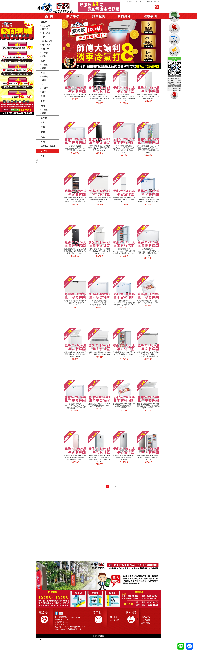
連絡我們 (174, 51)
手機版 (95, 636)
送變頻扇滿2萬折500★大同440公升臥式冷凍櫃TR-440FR (99, 405)
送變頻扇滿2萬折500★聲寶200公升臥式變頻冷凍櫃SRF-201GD (124, 406)
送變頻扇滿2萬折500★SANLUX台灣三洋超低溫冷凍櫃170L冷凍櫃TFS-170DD (124, 303)
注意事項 (148, 16)
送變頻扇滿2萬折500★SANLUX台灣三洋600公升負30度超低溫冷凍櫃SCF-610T (148, 252)
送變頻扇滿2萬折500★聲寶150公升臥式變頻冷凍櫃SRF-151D (148, 302)
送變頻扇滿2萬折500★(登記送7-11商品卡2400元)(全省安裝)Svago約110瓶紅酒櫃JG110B (75, 200)
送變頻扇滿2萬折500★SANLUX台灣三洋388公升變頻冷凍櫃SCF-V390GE (75, 148)
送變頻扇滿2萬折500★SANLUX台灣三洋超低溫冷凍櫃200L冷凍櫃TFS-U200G (124, 251)
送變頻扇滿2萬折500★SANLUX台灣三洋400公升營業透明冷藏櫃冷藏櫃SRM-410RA (124, 97)
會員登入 (174, 27)
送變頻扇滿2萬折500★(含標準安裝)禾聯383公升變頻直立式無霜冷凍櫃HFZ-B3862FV (75, 251)
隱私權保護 (114, 620)
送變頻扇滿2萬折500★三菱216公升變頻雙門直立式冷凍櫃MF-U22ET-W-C (124, 200)
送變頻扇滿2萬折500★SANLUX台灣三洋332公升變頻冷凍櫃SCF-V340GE (75, 406)
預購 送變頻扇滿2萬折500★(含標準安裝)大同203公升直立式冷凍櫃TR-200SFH (148, 96)
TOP (174, 95)
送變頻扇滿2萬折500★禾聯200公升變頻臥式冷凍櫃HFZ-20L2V (99, 200)
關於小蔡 (73, 16)
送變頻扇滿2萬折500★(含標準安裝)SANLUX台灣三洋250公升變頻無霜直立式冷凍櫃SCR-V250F (148, 149)
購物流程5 (123, 16)
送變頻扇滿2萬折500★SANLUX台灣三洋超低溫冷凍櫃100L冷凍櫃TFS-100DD (148, 200)
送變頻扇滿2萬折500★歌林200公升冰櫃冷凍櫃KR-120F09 (75, 95)
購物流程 (146, 617)
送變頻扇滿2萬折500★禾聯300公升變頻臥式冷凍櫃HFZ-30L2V (75, 303)
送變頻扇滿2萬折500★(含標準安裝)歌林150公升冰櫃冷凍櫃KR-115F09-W (75, 354)
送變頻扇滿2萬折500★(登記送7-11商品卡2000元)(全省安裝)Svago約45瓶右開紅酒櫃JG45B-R (99, 97)
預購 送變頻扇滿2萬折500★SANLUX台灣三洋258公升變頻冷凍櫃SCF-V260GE (99, 303)
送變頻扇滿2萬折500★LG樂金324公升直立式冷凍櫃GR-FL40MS (124, 457)
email (60, 613)
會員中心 (139, 2)
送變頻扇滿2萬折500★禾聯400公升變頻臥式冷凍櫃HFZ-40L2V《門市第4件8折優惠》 (148, 354)
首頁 (48, 16)
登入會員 (130, 2)
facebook (56, 613)
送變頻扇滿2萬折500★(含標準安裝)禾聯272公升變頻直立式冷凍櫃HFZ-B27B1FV (99, 148)
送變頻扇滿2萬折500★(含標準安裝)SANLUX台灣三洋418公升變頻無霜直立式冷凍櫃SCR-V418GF (99, 458)
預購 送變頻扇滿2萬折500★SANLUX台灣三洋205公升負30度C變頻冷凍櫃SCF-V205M (124, 149)
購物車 (156, 2)
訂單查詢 (148, 2)
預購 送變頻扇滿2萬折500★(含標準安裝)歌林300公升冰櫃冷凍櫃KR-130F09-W (148, 406)
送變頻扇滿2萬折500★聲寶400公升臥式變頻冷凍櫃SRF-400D (99, 353)
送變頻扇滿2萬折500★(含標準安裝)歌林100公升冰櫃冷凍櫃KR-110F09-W (99, 251)
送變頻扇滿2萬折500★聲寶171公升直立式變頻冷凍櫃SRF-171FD (124, 354)
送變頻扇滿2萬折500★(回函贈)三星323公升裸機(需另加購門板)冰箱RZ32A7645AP (75, 457)
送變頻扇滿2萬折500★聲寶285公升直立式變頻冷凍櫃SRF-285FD (148, 457)
